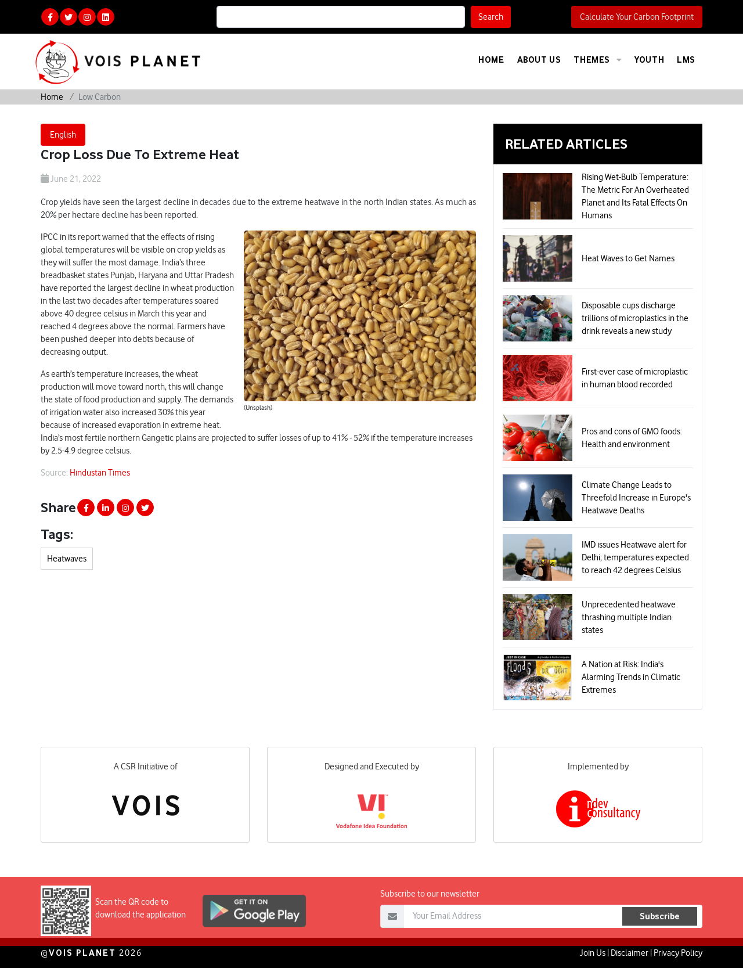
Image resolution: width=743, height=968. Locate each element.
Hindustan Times (100, 472)
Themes (598, 59)
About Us (539, 59)
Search (490, 17)
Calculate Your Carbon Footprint (637, 17)
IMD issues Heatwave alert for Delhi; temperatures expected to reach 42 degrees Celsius (635, 557)
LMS (686, 59)
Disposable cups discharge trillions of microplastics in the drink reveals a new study (635, 318)
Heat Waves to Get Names (628, 258)
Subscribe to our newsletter (429, 914)
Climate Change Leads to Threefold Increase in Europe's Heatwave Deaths (636, 498)
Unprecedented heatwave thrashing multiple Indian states (629, 617)
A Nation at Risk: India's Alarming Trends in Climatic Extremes (631, 677)
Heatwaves (66, 558)
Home (491, 59)
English (63, 134)
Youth (649, 59)
